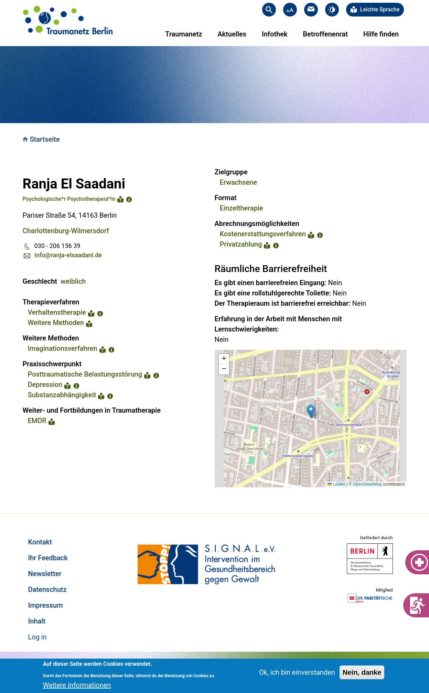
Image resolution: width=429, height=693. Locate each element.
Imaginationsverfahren (62, 348)
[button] (311, 411)
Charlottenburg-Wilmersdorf (66, 231)
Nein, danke (362, 672)
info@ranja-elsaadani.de (68, 255)
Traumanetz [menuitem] (183, 34)
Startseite (45, 139)
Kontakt (40, 542)
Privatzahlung (241, 244)
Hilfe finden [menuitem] (381, 34)
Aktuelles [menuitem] (231, 34)
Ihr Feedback (48, 558)
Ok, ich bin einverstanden (297, 672)
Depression (45, 384)
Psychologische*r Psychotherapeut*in (69, 199)
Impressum (45, 605)
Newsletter (45, 574)
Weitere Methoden (56, 322)
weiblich (73, 281)
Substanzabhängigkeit (62, 395)
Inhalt (36, 621)
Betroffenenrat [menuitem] (325, 34)
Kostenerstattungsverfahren (263, 234)
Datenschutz (47, 589)
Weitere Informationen (77, 685)
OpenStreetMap (367, 484)
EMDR (37, 420)
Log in (37, 637)
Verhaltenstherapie (57, 312)
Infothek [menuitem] (275, 34)
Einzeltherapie (241, 208)
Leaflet (336, 484)
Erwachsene (238, 182)
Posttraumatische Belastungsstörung (85, 374)
